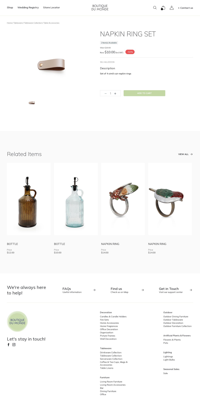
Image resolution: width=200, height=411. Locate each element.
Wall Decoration (108, 338)
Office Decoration (109, 329)
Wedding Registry (28, 7)
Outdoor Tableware (173, 319)
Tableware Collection (33, 23)
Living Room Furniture (111, 381)
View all (183, 154)
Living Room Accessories (113, 384)
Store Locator (51, 7)
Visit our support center (175, 290)
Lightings (168, 356)
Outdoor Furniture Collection (177, 326)
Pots (165, 342)
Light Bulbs (169, 359)
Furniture (104, 377)
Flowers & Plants (172, 339)
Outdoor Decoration (173, 323)
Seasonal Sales (171, 369)
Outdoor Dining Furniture (175, 316)
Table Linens (106, 368)
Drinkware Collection (110, 352)
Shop (10, 7)
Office (103, 394)
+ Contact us (185, 7)
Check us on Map (127, 290)
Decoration (106, 312)
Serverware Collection (111, 358)
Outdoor (167, 312)
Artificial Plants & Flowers (177, 335)
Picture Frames (107, 335)
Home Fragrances (109, 326)
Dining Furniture (108, 391)
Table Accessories (51, 23)
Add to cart (144, 93)
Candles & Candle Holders (113, 316)
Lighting (167, 352)
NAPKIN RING (110, 244)
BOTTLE (12, 244)
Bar (101, 388)
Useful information (79, 290)
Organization (106, 332)
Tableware (18, 23)
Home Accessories (109, 323)
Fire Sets (104, 319)
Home (9, 23)
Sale (165, 373)
